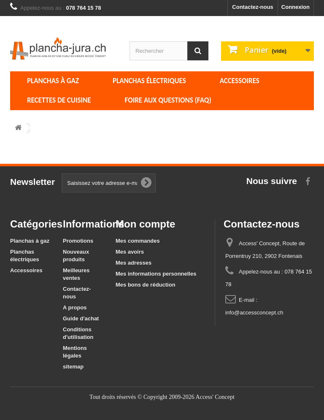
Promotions (78, 241)
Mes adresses (133, 263)
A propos (75, 307)
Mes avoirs (130, 252)
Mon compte (145, 224)
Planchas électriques (149, 80)
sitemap (73, 366)
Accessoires (239, 80)
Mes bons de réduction (146, 285)
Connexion (295, 7)
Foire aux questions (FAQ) (168, 100)
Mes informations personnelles (156, 274)
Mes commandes (138, 241)
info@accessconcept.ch (254, 312)
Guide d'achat (81, 318)
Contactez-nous (252, 7)
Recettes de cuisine (59, 100)
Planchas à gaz (53, 80)
